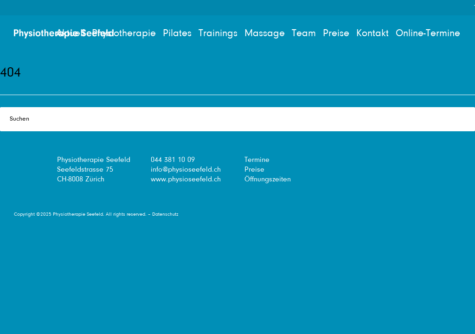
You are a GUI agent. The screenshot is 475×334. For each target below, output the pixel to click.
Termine (257, 160)
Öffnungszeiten (267, 179)
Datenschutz (165, 214)
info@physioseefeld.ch (186, 169)
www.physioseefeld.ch (186, 179)
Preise (254, 169)
